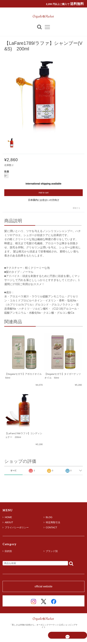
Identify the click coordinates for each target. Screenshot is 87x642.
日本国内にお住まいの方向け (43, 200)
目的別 (8, 551)
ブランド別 (52, 551)
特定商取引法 (52, 522)
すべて (13, 470)
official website (43, 586)
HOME (7, 517)
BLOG (48, 517)
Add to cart (43, 192)
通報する (76, 208)
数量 (6, 172)
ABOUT (8, 522)
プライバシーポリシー (16, 527)
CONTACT (50, 527)
